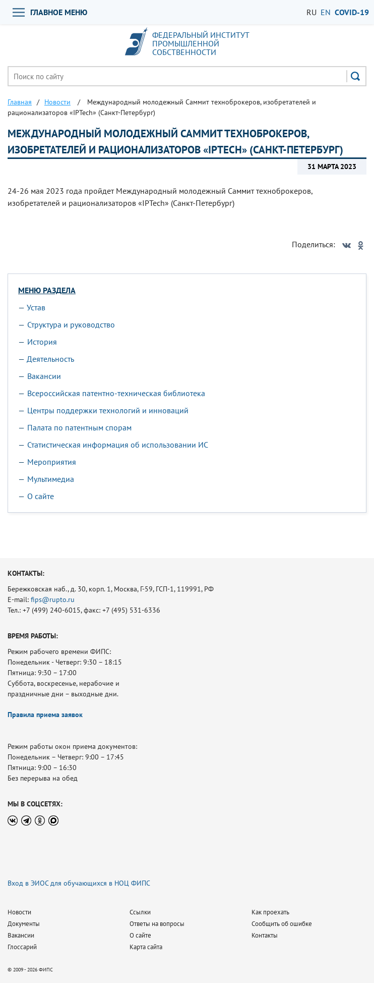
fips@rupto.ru (53, 599)
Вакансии (44, 376)
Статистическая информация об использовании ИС (117, 445)
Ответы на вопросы (157, 923)
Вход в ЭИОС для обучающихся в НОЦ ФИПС (79, 883)
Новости (19, 912)
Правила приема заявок (45, 714)
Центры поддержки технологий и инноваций (108, 410)
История (42, 342)
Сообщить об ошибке (282, 923)
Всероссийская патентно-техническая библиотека (116, 393)
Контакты (265, 935)
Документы (24, 923)
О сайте (40, 496)
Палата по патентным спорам (79, 427)
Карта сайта (146, 947)
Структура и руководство (71, 324)
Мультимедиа (50, 479)
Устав (36, 307)
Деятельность (50, 359)
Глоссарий (22, 947)
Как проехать (270, 912)
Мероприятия (51, 462)
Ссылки (140, 912)
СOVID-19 (352, 12)
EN (326, 12)
